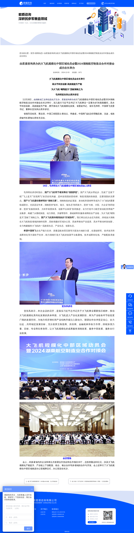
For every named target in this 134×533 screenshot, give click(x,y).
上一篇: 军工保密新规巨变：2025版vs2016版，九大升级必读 (41, 481)
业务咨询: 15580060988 (58, 516)
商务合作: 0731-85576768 (58, 512)
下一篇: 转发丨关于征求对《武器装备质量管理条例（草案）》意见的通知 (89, 481)
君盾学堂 (67, 3)
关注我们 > (92, 522)
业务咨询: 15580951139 (58, 514)
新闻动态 (74, 3)
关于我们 (81, 3)
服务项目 (52, 3)
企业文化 (43, 514)
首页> (32, 53)
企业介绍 (43, 512)
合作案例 (59, 3)
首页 (45, 3)
